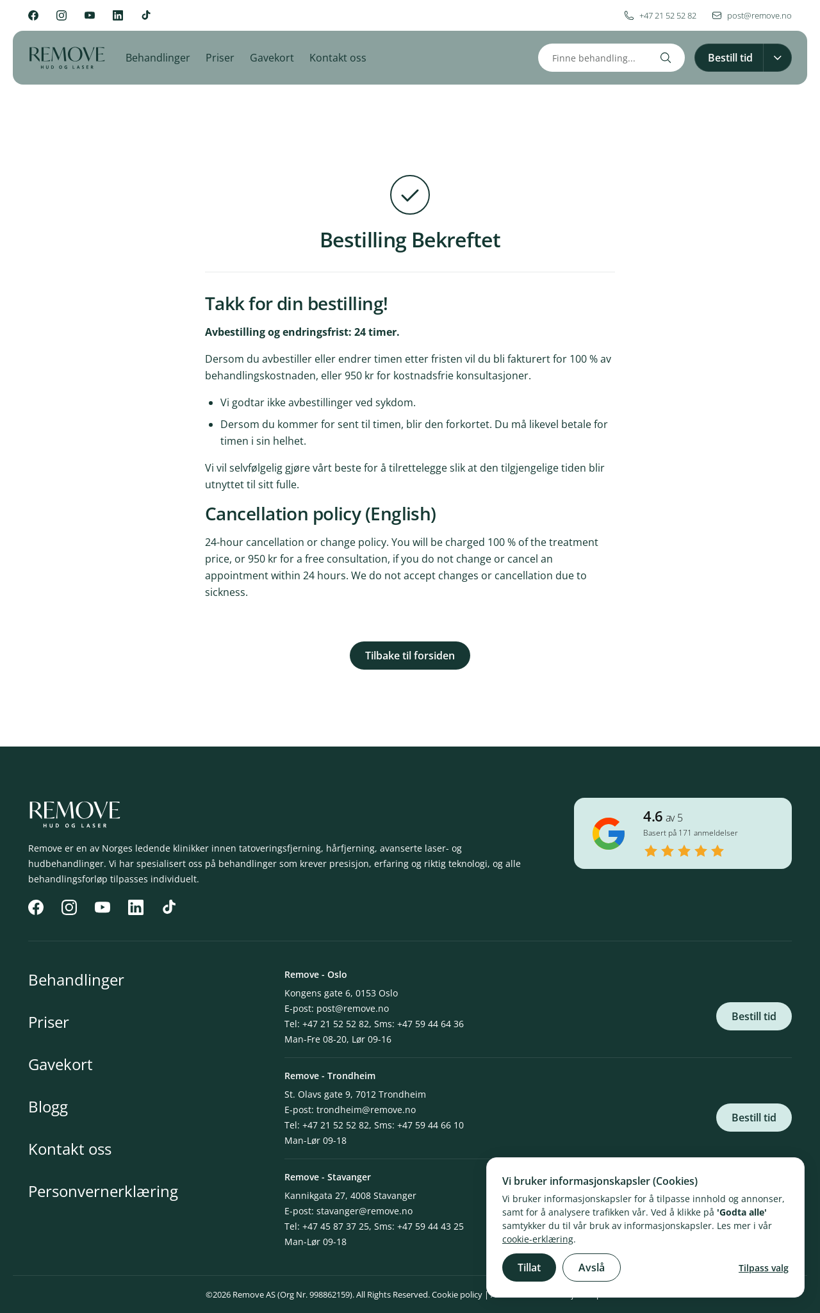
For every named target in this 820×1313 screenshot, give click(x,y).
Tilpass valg (764, 1268)
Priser (220, 58)
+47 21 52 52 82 (335, 1024)
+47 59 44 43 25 (430, 1226)
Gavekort (272, 58)
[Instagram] (61, 15)
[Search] (665, 57)
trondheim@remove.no (366, 1109)
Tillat (529, 1267)
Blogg (48, 1106)
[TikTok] (146, 15)
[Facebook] (33, 15)
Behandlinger (158, 58)
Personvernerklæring (103, 1191)
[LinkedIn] (118, 15)
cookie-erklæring (537, 1239)
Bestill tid (754, 1016)
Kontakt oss (337, 58)
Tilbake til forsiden (410, 655)
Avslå (591, 1267)
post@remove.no (352, 1008)
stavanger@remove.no (364, 1211)
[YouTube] (90, 15)
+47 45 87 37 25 (335, 1226)
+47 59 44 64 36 (430, 1024)
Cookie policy (457, 1294)
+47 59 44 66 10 (430, 1125)
